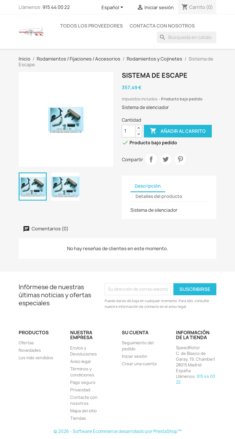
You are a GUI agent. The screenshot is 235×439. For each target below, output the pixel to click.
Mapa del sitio (83, 410)
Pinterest (180, 159)
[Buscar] (186, 37)
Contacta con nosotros (162, 26)
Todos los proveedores (91, 26)
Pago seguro (82, 382)
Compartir (151, 159)
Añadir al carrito (178, 131)
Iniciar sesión (134, 356)
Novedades (30, 350)
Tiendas (78, 418)
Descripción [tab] (148, 186)
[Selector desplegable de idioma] (113, 7)
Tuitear (165, 159)
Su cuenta (135, 332)
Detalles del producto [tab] (159, 196)
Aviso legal (80, 361)
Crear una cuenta (139, 363)
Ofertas (26, 342)
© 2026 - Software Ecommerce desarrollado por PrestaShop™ (118, 431)
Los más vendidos (36, 357)
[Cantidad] (129, 131)
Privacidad (80, 390)
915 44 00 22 (56, 7)
